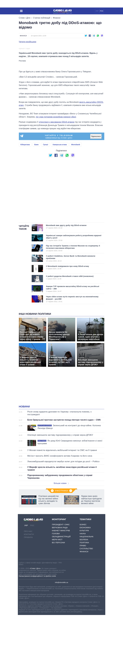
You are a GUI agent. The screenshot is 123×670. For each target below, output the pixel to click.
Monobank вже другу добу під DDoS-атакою (71, 281)
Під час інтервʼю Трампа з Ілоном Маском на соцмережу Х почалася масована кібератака (73, 303)
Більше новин (61, 538)
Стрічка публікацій (41, 18)
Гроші (45, 200)
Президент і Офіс (61, 580)
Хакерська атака (60, 200)
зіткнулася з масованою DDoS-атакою (56, 177)
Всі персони (58, 598)
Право (83, 601)
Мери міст (57, 595)
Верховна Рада (60, 583)
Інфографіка (61, 546)
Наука (83, 589)
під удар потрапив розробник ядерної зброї (56, 172)
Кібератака (25, 200)
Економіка (85, 583)
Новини (24, 461)
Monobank (75, 200)
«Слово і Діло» (35, 623)
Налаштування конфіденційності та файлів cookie (37, 631)
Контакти (29, 589)
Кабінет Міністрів (61, 586)
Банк (36, 200)
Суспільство (86, 604)
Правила (28, 592)
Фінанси (56, 18)
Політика (84, 598)
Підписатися (96, 191)
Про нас (28, 586)
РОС (101, 11)
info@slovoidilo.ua (61, 637)
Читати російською (27, 42)
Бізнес (83, 580)
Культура (84, 586)
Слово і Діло (24, 18)
